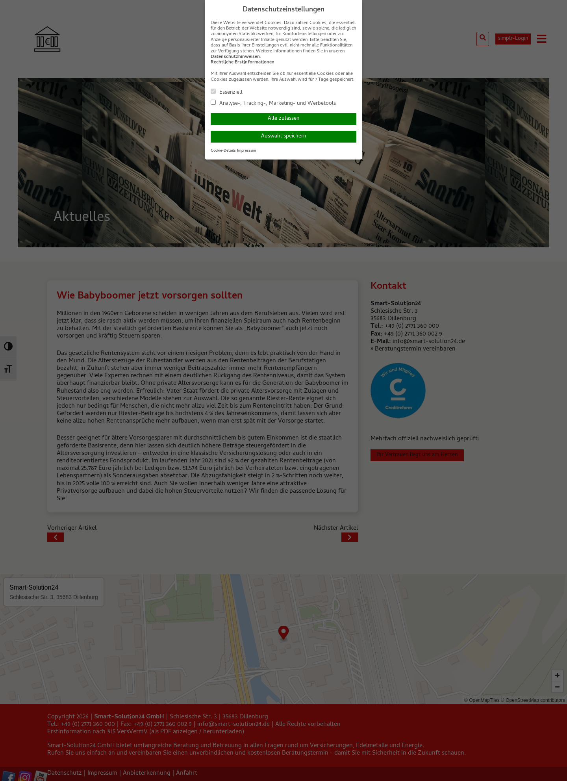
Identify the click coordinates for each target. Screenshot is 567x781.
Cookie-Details (223, 151)
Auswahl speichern (283, 136)
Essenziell (227, 92)
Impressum (246, 151)
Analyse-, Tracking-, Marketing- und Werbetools (273, 103)
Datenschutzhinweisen (235, 57)
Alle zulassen (283, 118)
